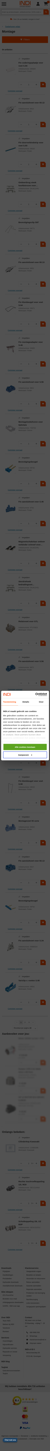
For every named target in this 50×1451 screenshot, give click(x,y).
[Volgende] (33, 1022)
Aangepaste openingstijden (36, 1307)
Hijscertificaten (8, 1345)
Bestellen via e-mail (10, 1299)
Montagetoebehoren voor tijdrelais (31, 423)
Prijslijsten (6, 1271)
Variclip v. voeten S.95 (29, 980)
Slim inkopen (7, 1292)
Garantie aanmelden (33, 1286)
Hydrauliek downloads (11, 1282)
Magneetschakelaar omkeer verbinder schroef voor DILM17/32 (32, 543)
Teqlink (4, 1367)
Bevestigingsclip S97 (29, 222)
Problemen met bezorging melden (35, 1294)
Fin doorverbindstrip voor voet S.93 (31, 144)
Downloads (6, 1268)
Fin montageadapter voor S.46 (31, 343)
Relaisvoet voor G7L (28, 621)
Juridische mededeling (39, 1436)
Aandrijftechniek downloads (13, 1286)
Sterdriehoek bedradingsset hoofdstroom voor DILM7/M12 (27, 583)
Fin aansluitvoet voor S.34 (31, 940)
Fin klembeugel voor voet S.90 (31, 782)
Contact (28, 1317)
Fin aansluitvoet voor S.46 (31, 502)
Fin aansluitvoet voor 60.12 (32, 102)
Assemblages (7, 1341)
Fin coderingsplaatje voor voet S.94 (31, 64)
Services (5, 1338)
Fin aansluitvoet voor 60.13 (32, 262)
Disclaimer (24, 1436)
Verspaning (7, 1355)
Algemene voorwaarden (10, 1436)
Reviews (6, 1331)
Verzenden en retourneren (35, 1279)
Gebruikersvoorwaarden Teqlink (11, 1372)
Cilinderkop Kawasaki (29, 1141)
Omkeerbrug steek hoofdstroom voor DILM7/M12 (27, 184)
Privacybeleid (11, 1439)
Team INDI (6, 1321)
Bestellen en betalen (33, 1275)
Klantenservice (32, 1268)
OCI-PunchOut (8, 1295)
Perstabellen (7, 1279)
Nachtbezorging (32, 1299)
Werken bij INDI (8, 1324)
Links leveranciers (32, 1303)
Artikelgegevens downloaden (13, 1302)
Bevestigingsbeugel (28, 462)
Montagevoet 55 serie (29, 821)
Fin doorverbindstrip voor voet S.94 (31, 702)
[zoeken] (46, 12)
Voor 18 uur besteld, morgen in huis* (26, 19)
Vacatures (6, 1328)
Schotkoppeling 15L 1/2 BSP (30, 1223)
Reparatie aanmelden (34, 1289)
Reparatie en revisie (10, 1352)
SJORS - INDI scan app (11, 1306)
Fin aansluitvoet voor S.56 (31, 382)
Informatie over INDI (36, 1439)
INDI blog (5, 1361)
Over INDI (5, 1317)
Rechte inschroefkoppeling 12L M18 (32, 1183)
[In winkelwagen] (43, 84)
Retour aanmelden (33, 1282)
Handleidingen (8, 1275)
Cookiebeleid (22, 1439)
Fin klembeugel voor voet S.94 (31, 303)
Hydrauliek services (10, 1348)
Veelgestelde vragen (33, 1271)
